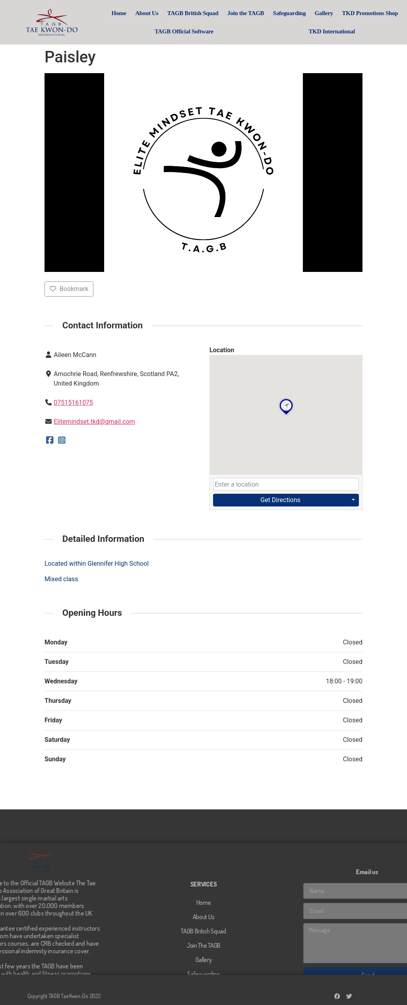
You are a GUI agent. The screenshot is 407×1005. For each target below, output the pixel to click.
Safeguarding (289, 13)
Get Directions (280, 500)
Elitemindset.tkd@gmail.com (94, 421)
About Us (147, 13)
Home (119, 13)
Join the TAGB (246, 13)
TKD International (332, 31)
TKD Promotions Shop (371, 13)
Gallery (324, 13)
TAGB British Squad (193, 13)
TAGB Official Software (184, 31)
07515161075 (73, 402)
